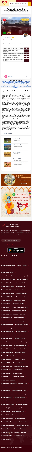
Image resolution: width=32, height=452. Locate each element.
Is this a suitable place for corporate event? (16, 53)
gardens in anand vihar (19, 85)
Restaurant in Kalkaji (6, 310)
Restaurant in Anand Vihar (20, 262)
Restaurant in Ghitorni (21, 289)
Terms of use (4, 450)
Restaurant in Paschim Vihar (8, 394)
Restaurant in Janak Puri (19, 303)
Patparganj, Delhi (17, 146)
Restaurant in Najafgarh (19, 369)
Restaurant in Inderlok (7, 303)
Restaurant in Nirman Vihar (8, 387)
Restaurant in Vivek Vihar (20, 435)
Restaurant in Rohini (6, 411)
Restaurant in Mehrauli (20, 359)
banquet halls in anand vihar (8, 81)
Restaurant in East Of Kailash (8, 286)
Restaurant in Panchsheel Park (20, 390)
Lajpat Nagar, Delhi (17, 164)
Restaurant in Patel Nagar (22, 394)
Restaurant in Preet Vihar (20, 401)
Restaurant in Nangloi (7, 373)
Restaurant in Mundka (7, 369)
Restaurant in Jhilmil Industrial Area (21, 307)
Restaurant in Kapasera (7, 314)
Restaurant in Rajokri (6, 408)
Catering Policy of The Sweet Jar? (16, 55)
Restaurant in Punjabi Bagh (22, 404)
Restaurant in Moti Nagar (7, 366)
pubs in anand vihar (9, 85)
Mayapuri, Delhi (16, 153)
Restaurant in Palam (6, 390)
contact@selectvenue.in (12, 240)
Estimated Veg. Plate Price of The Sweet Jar (16, 48)
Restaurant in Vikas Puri (7, 435)
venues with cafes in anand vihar (14, 86)
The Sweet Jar (7, 38)
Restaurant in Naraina (18, 373)
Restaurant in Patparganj (7, 397)
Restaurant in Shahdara (21, 418)
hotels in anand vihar (19, 81)
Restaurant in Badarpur (23, 265)
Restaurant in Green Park (22, 293)
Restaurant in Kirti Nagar (20, 321)
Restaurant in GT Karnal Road (8, 296)
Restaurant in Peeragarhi (20, 397)
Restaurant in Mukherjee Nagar (22, 366)
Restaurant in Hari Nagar (22, 296)
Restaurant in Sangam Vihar (8, 418)
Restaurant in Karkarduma (20, 314)
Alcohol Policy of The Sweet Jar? (16, 57)
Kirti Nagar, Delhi (17, 160)
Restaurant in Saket (23, 414)
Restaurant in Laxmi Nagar (8, 328)
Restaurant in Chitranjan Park (8, 272)
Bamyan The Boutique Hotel (19, 163)
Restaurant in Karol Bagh (7, 317)
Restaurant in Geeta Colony (8, 289)
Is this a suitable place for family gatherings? (16, 50)
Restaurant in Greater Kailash (8, 293)
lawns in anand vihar (6, 83)
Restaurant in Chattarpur (22, 269)
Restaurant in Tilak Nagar (7, 428)
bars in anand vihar (25, 82)
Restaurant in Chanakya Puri (8, 269)
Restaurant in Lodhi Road (21, 328)
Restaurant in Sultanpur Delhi (23, 425)
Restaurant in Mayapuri (21, 352)
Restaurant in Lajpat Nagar (8, 324)
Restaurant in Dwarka (21, 282)
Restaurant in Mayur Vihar (8, 359)
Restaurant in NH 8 (23, 383)
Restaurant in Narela (6, 376)
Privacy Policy (11, 450)
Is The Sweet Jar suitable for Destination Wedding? (16, 60)
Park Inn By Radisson (18, 144)
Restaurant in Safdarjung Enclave (9, 414)
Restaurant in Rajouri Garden (19, 408)
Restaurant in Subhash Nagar (8, 425)
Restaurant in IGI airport (20, 300)
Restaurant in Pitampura (7, 401)
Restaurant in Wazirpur (7, 439)
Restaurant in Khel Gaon (7, 321)
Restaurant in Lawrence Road (22, 324)
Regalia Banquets (17, 152)
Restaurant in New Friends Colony (9, 383)
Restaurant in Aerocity (7, 262)
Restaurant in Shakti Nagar (8, 421)
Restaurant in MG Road (7, 362)
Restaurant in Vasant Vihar (21, 432)
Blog (16, 450)
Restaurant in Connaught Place (9, 276)
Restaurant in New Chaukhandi (9, 380)
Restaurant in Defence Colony (9, 279)
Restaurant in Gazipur (21, 286)
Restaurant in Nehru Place (19, 376)
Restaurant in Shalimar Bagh (22, 421)
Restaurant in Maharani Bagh (8, 331)
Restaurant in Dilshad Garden (8, 282)
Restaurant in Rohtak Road (19, 411)
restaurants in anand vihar (14, 82)
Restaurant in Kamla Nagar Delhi (20, 310)
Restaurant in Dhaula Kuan (23, 279)
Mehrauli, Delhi (16, 140)
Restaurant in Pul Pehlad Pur (8, 404)
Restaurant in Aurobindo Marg (9, 265)
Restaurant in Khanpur (20, 317)
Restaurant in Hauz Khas (7, 300)
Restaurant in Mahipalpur (22, 331)
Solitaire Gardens (17, 138)
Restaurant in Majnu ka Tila (21, 348)
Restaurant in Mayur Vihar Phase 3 (9, 355)
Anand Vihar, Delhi (7, 39)
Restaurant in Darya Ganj (23, 276)
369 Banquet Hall (17, 158)
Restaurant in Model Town (20, 362)
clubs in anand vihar (16, 83)
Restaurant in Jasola (6, 307)
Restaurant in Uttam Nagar (21, 428)
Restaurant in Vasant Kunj (7, 432)
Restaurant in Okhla (20, 387)
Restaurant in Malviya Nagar (8, 352)
